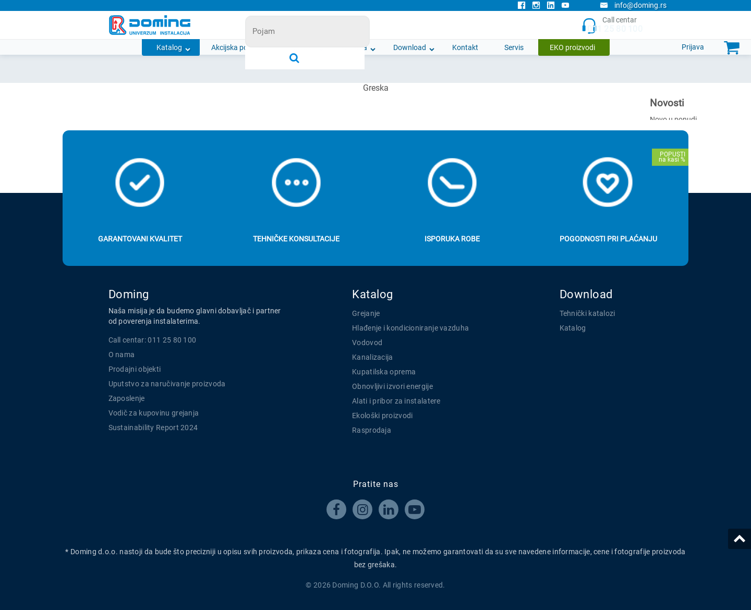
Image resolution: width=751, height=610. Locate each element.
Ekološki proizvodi (382, 415)
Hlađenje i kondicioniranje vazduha (410, 328)
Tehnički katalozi (587, 313)
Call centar (612, 25)
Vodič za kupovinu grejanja (153, 413)
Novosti (303, 47)
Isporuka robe (452, 239)
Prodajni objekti (134, 369)
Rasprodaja (371, 430)
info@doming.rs (633, 5)
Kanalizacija (372, 357)
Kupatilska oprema (384, 372)
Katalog (169, 47)
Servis (514, 47)
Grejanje (366, 313)
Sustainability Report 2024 (153, 427)
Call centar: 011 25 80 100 (152, 340)
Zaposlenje (126, 398)
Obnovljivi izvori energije (392, 386)
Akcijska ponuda (237, 47)
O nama (354, 47)
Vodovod (367, 342)
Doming (128, 294)
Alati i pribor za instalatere (396, 401)
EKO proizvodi (572, 47)
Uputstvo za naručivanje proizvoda (167, 384)
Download (409, 47)
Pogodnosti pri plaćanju (608, 239)
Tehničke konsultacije (296, 239)
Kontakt (465, 47)
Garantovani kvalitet (140, 239)
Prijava (693, 47)
